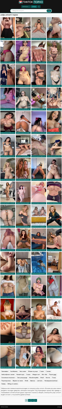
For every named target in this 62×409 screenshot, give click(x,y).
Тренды (34, 6)
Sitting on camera (12, 384)
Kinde (26, 380)
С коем (42, 371)
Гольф (54, 377)
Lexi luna (39, 380)
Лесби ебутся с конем (7, 374)
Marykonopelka (33, 377)
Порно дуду (52, 374)
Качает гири (20, 374)
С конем (48, 371)
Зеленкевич (4, 371)
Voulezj (3, 384)
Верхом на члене (18, 380)
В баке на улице (33, 371)
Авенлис (32, 380)
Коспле (48, 377)
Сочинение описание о (8, 377)
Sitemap (59, 407)
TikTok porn (4, 407)
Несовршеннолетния (50, 380)
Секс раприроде (22, 377)
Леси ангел (23, 371)
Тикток (31, 2)
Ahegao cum (36, 374)
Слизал (28, 374)
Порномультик (6, 380)
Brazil (42, 377)
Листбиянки (13, 371)
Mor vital (44, 374)
